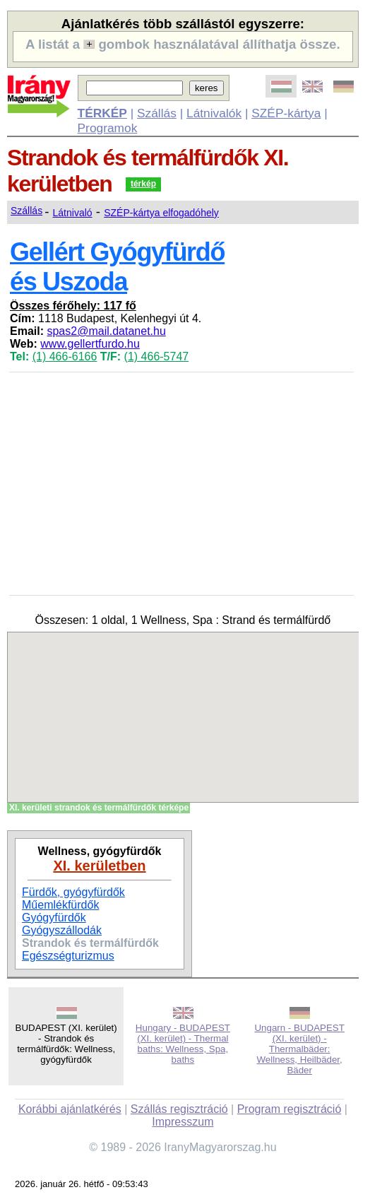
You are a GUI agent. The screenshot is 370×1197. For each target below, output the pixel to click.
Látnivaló (72, 212)
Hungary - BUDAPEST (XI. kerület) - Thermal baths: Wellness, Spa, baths (183, 1043)
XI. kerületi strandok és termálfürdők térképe (99, 808)
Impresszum (182, 1122)
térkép (143, 184)
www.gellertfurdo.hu (90, 344)
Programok (108, 128)
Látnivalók (213, 113)
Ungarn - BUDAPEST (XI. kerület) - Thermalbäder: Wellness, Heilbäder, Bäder (299, 1048)
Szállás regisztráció (179, 1109)
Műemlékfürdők (60, 905)
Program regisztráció (289, 1109)
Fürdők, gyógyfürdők (73, 892)
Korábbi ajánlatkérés (69, 1109)
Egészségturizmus (68, 956)
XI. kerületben (99, 865)
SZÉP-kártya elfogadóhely (161, 212)
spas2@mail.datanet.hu (106, 331)
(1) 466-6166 (64, 356)
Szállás (157, 113)
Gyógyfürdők (54, 918)
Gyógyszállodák (62, 930)
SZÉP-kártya (286, 113)
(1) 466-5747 (156, 356)
